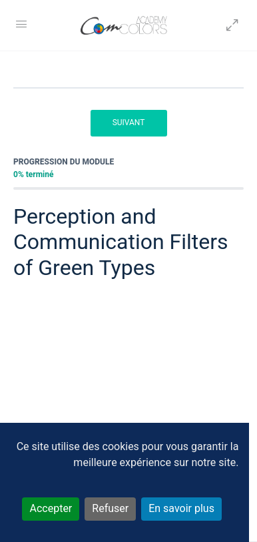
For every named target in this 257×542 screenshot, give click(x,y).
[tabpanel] (128, 365)
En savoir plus (181, 508)
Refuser (110, 508)
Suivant (129, 122)
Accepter (50, 508)
